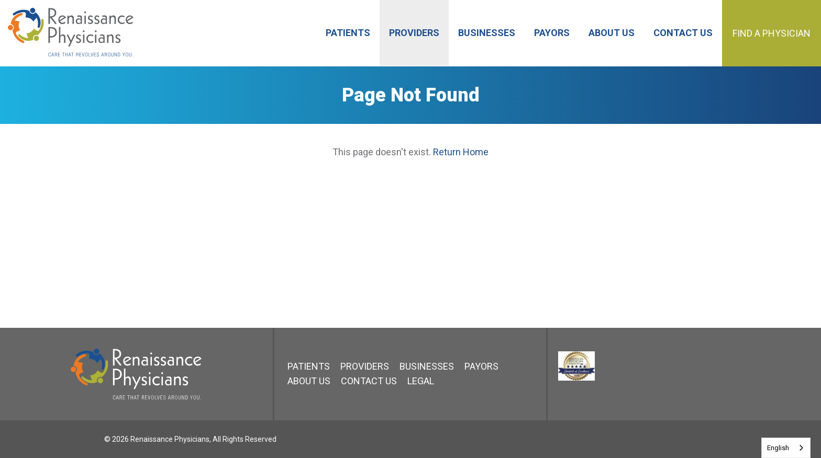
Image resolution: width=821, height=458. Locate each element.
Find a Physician (772, 33)
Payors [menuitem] (552, 32)
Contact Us (369, 380)
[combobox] (786, 448)
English (778, 448)
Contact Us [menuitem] (683, 32)
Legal (420, 380)
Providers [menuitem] (414, 32)
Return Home (461, 151)
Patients (308, 366)
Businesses (427, 366)
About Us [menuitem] (612, 32)
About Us (308, 380)
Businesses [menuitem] (486, 32)
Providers (364, 366)
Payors (481, 366)
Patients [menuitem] (348, 32)
